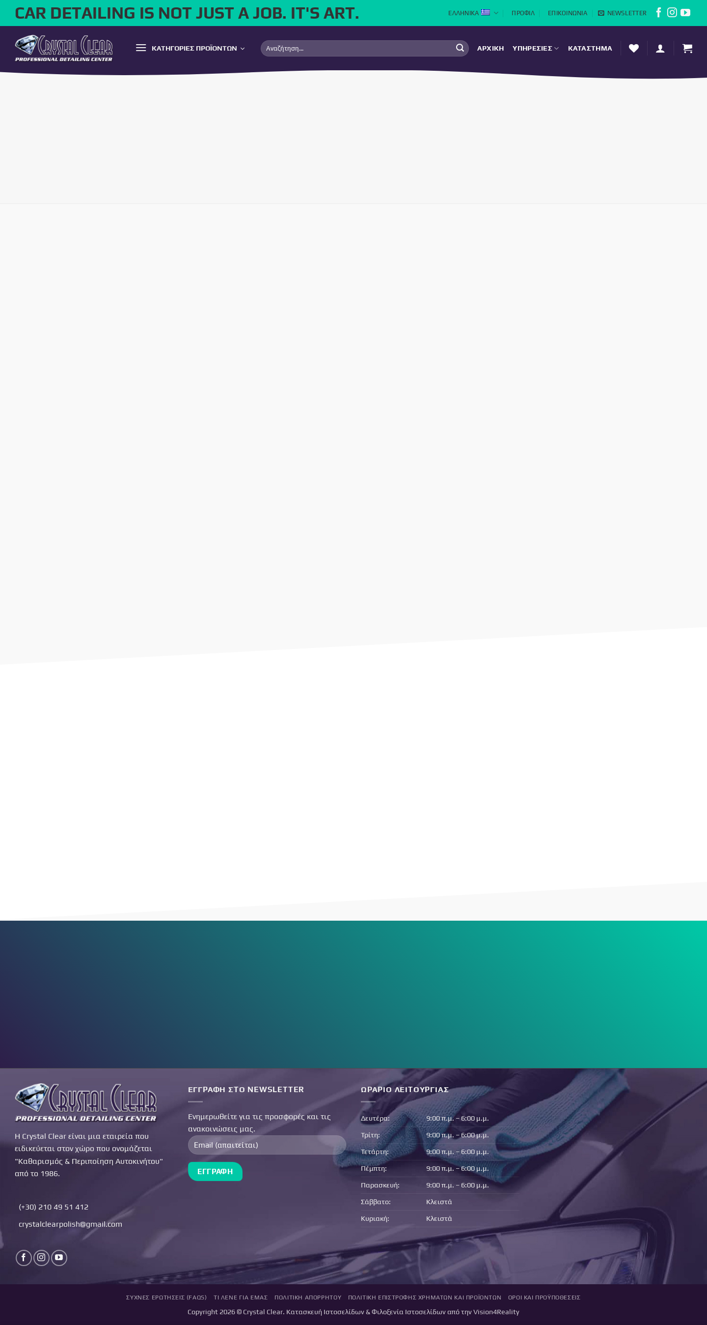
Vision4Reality (496, 1312)
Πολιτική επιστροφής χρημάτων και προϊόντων (425, 1297)
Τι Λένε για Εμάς (241, 1297)
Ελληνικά (473, 13)
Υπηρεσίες (536, 48)
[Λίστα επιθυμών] (634, 48)
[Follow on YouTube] (685, 14)
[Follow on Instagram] (672, 14)
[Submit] (460, 48)
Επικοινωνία (567, 13)
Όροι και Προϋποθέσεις (544, 1297)
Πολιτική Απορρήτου (307, 1297)
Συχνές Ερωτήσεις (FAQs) (166, 1297)
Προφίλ (523, 13)
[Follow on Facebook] (659, 14)
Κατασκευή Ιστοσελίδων (325, 1312)
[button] (622, 13)
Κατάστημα (590, 48)
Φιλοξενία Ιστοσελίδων (409, 1312)
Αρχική (490, 48)
